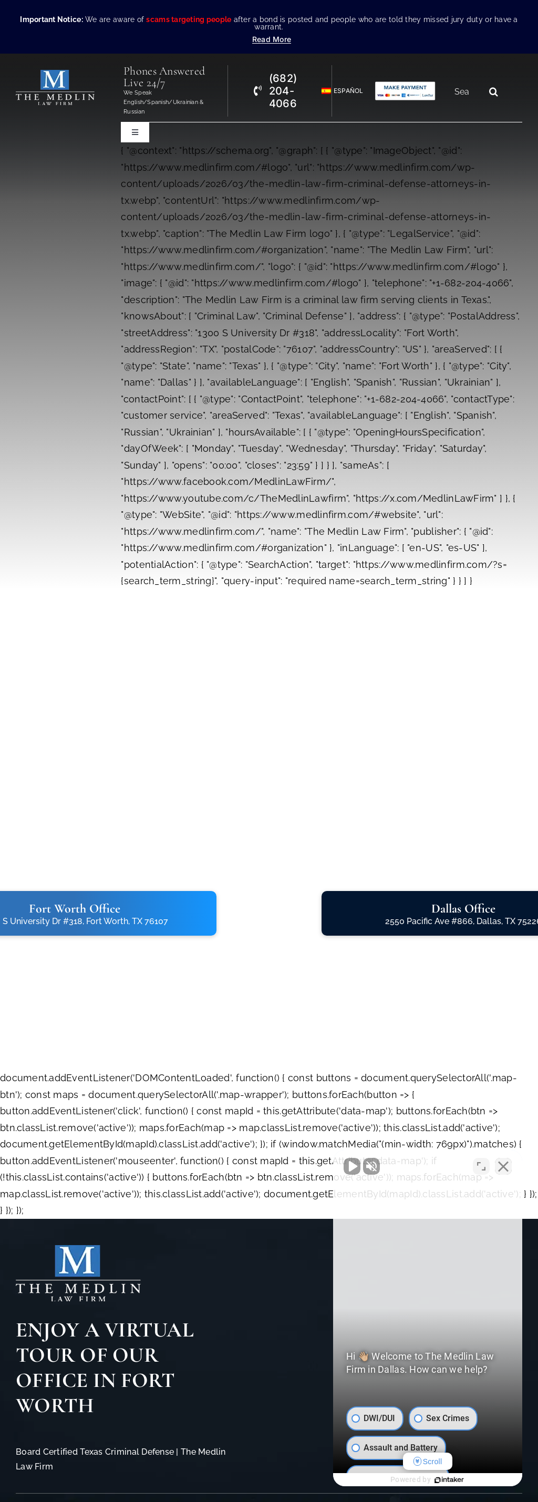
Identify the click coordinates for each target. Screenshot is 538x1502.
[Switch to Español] (337, 91)
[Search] (493, 91)
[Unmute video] (352, 1166)
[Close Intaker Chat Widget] (503, 1166)
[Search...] (466, 91)
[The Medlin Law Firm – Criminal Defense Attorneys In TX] (55, 74)
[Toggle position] (481, 1166)
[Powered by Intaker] (449, 1480)
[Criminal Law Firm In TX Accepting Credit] (405, 85)
